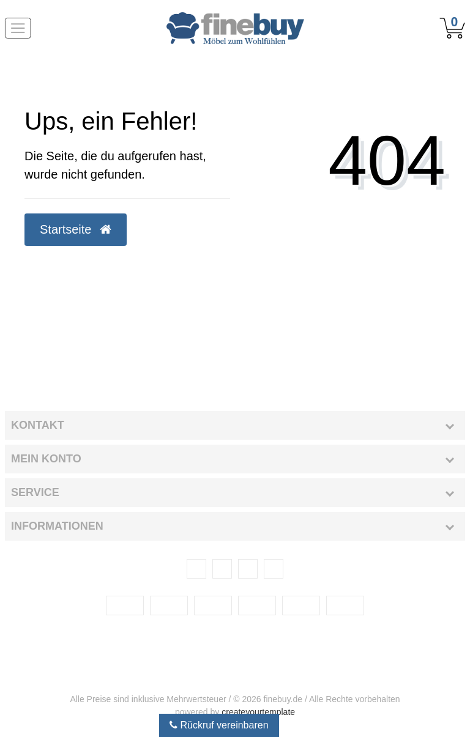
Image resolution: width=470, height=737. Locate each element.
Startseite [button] (75, 229)
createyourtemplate (258, 712)
